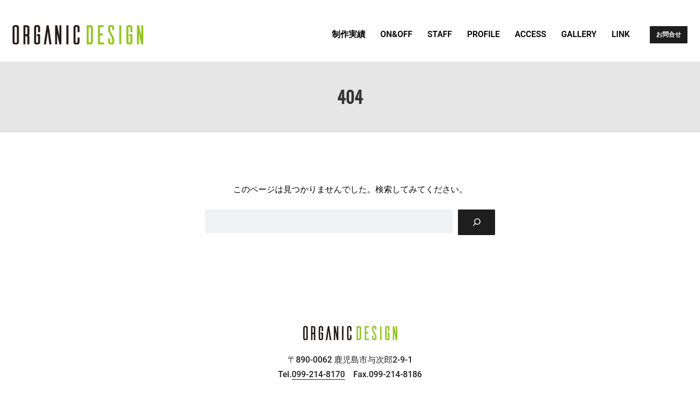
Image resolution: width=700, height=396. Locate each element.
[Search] (476, 222)
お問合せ (668, 34)
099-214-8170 (318, 374)
